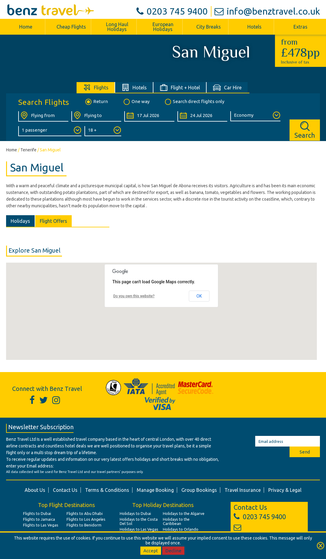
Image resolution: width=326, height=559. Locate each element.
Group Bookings (199, 490)
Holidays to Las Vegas (139, 529)
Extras (300, 26)
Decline (173, 550)
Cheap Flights (71, 26)
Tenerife (28, 149)
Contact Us (65, 490)
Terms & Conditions (107, 490)
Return (96, 102)
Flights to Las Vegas (40, 525)
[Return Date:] (202, 116)
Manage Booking (155, 490)
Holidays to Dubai (135, 513)
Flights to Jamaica (39, 519)
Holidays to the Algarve (183, 513)
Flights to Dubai (37, 513)
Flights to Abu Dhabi (85, 513)
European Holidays (163, 27)
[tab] (96, 87)
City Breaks (208, 26)
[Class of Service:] (255, 116)
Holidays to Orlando (180, 529)
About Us (35, 490)
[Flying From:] (43, 116)
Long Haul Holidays (117, 27)
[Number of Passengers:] (49, 131)
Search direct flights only (194, 102)
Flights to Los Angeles (86, 519)
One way (136, 102)
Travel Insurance (243, 490)
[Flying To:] (96, 116)
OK (199, 296)
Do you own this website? (134, 296)
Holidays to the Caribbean (176, 521)
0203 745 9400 (172, 11)
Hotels (254, 26)
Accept (150, 550)
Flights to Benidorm (84, 525)
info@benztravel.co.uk (267, 11)
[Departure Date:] (149, 116)
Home (25, 26)
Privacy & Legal (284, 490)
